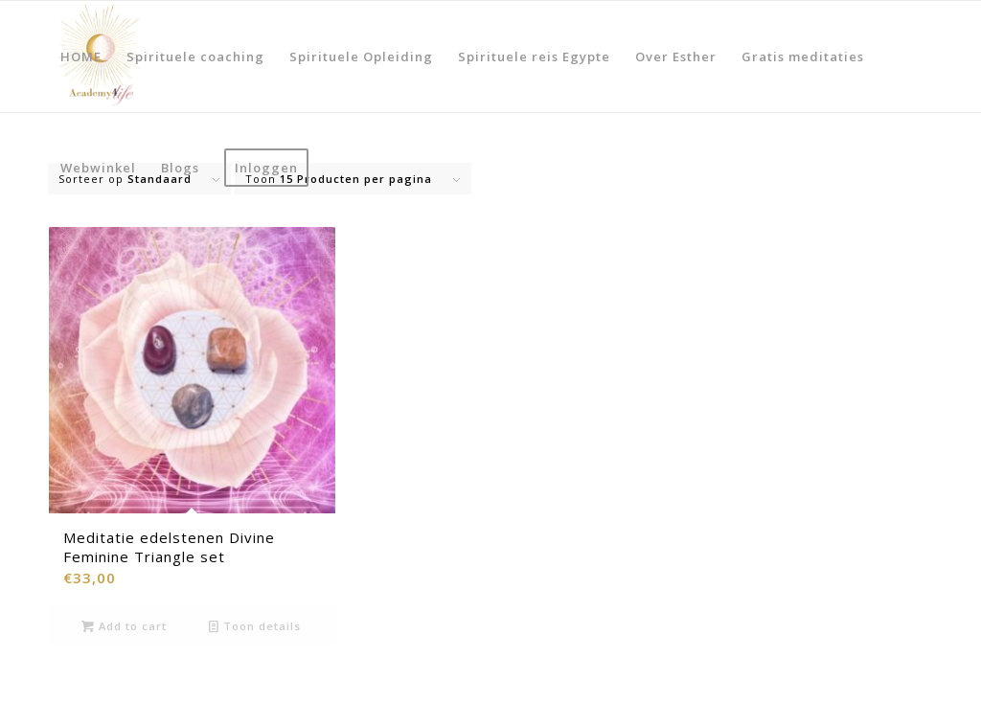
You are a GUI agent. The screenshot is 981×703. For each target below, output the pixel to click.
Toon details (255, 626)
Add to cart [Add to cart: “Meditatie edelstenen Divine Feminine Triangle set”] (124, 626)
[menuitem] (81, 56)
